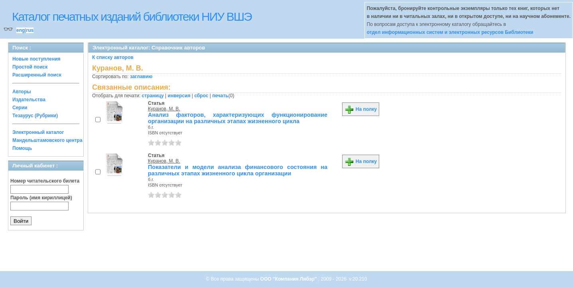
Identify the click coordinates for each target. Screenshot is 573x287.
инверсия (179, 95)
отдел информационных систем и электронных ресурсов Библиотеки (450, 32)
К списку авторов (113, 57)
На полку (361, 109)
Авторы (21, 91)
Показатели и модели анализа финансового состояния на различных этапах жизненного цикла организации (237, 170)
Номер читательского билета (44, 181)
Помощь (22, 148)
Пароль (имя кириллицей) (41, 198)
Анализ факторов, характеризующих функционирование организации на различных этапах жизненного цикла (237, 118)
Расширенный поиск (36, 75)
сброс (201, 95)
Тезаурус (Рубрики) (35, 115)
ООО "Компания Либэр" (289, 279)
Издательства (28, 99)
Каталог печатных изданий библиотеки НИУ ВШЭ (132, 16)
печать (220, 95)
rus (29, 30)
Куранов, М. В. (164, 109)
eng (20, 30)
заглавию (141, 76)
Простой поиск (29, 67)
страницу (153, 95)
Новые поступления (36, 59)
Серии (19, 107)
